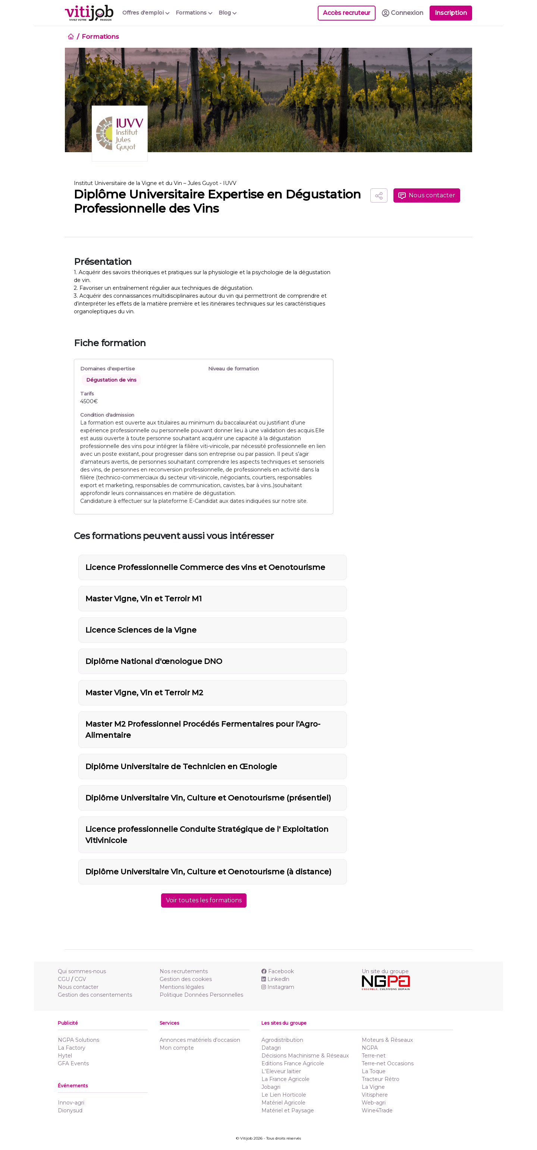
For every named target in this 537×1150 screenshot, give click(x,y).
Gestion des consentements (95, 994)
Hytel (65, 1055)
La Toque (374, 1071)
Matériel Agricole (283, 1102)
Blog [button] (228, 12)
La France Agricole (285, 1079)
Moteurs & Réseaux (387, 1040)
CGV (80, 979)
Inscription (451, 12)
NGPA (370, 1047)
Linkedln (275, 979)
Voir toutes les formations (204, 900)
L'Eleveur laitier (281, 1071)
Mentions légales (182, 987)
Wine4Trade (377, 1110)
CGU (64, 979)
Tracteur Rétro (380, 1079)
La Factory (71, 1047)
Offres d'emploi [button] (146, 12)
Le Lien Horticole (283, 1094)
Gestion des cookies (186, 979)
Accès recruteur (346, 12)
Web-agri (374, 1102)
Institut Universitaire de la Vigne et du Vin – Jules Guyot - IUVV (155, 183)
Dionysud (70, 1110)
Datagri (271, 1047)
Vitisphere (375, 1094)
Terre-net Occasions (388, 1063)
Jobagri (270, 1087)
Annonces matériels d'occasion (200, 1040)
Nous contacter (426, 195)
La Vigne (373, 1087)
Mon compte (177, 1047)
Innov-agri (71, 1102)
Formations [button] (194, 12)
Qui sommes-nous (82, 971)
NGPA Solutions (78, 1040)
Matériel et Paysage (287, 1110)
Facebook (277, 971)
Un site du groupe (385, 971)
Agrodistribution (282, 1040)
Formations (100, 36)
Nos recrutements (184, 971)
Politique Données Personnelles (201, 994)
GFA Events (73, 1063)
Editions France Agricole (292, 1063)
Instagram (277, 987)
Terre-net (374, 1055)
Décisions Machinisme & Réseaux (305, 1055)
